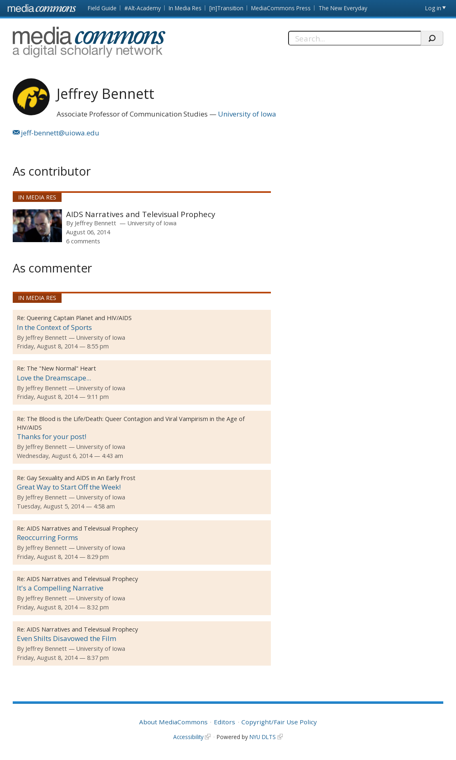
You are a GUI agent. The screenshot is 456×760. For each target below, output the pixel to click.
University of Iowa (247, 114)
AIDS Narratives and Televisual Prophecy (140, 214)
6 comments (83, 241)
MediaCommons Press (281, 8)
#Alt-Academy (142, 8)
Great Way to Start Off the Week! (69, 487)
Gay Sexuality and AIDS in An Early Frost (81, 478)
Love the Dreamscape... (54, 377)
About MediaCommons (173, 722)
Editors (224, 722)
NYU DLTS (263, 737)
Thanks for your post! (51, 436)
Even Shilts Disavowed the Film (66, 638)
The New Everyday (343, 8)
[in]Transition (226, 8)
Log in (433, 8)
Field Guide (102, 8)
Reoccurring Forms (47, 537)
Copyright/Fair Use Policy (279, 722)
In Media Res (185, 8)
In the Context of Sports (54, 327)
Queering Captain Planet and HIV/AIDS (79, 318)
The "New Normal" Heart (61, 368)
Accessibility (188, 737)
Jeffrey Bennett (95, 223)
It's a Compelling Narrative (60, 588)
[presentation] (37, 225)
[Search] (354, 38)
